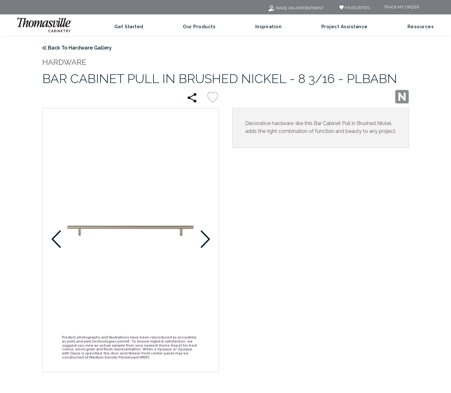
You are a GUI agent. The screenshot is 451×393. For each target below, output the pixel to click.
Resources (420, 26)
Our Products (199, 26)
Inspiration (268, 26)
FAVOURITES (354, 7)
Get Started (128, 26)
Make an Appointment (296, 8)
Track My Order (401, 7)
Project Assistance (344, 26)
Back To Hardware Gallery (80, 48)
